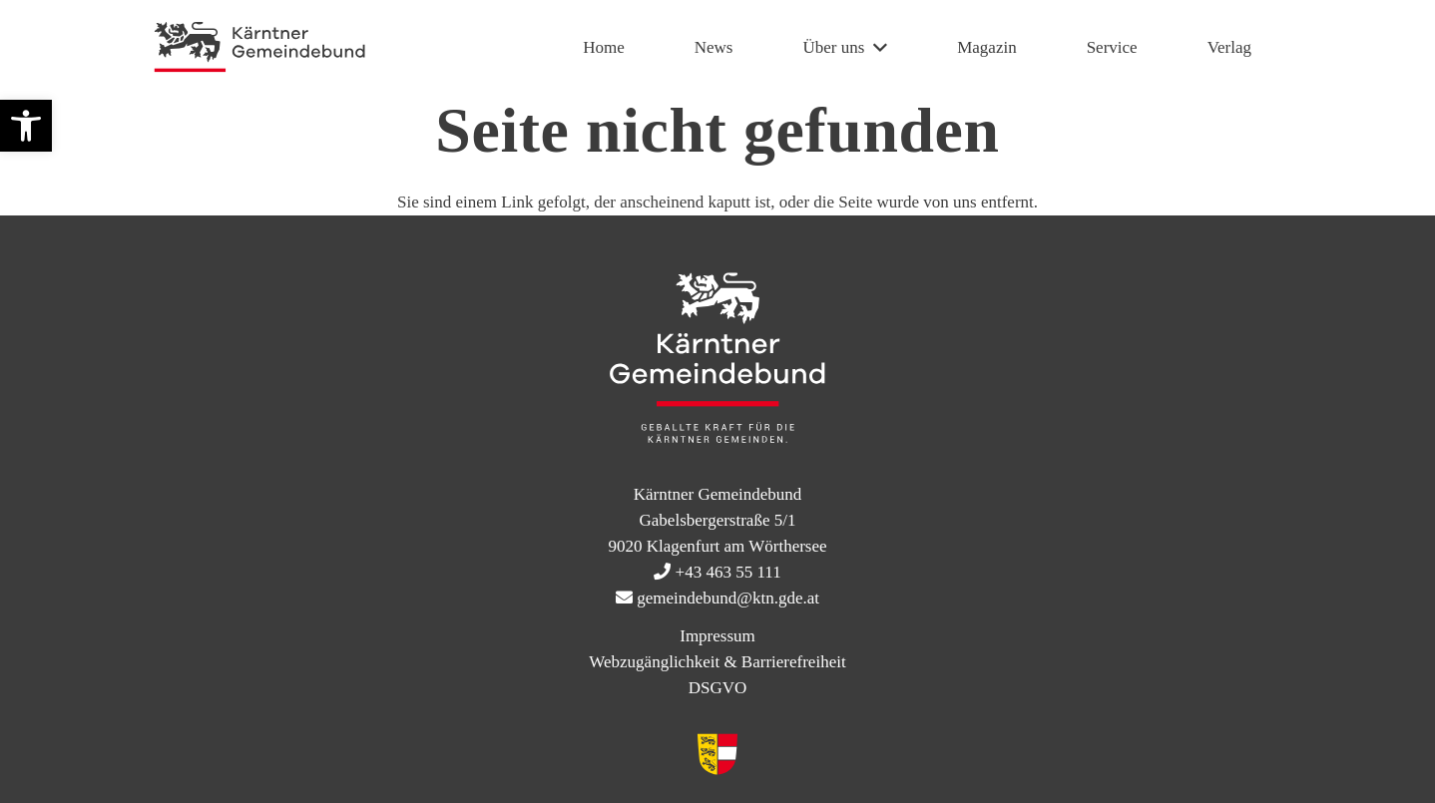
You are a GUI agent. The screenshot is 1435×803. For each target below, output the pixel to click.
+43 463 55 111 (728, 572)
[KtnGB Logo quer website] (259, 48)
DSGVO (718, 687)
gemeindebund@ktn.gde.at (728, 598)
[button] (26, 126)
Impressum (717, 635)
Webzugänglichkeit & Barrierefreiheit (717, 661)
